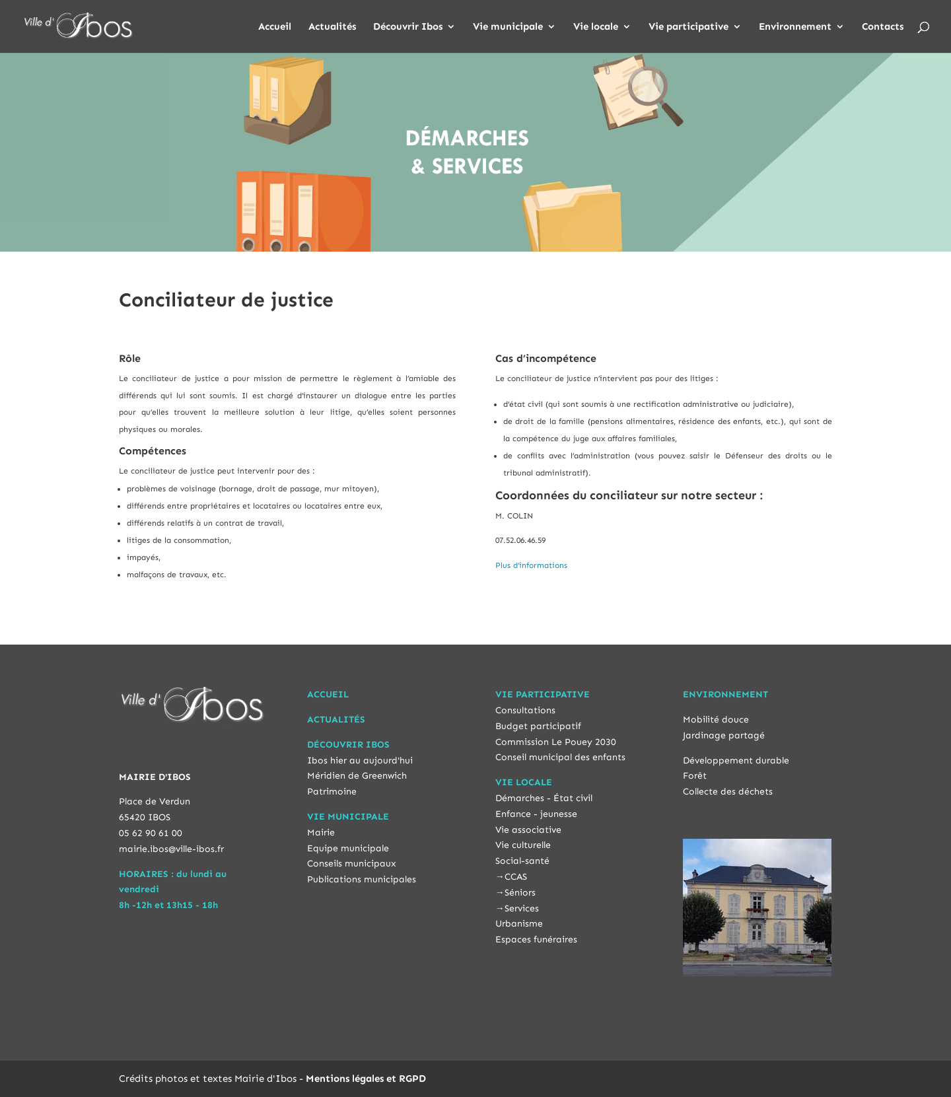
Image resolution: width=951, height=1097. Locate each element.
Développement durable (736, 760)
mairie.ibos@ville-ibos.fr (171, 849)
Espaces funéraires (536, 939)
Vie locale (595, 27)
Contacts (882, 27)
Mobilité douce (716, 719)
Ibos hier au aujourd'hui (360, 760)
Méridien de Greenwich (357, 775)
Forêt (695, 775)
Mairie (321, 832)
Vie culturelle (523, 845)
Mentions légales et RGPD (366, 1078)
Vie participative (688, 27)
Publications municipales (361, 879)
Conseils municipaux (351, 863)
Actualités (332, 27)
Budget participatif (538, 726)
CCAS (516, 876)
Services (522, 908)
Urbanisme (519, 923)
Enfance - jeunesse (536, 814)
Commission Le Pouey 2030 (555, 742)
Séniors (520, 892)
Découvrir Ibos (407, 27)
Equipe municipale (348, 848)
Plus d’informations (531, 565)
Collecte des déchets (728, 791)
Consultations (525, 710)
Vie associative (528, 829)
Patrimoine (332, 791)
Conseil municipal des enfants (560, 757)
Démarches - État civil (543, 798)
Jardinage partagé (724, 735)
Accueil (274, 27)
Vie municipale (508, 27)
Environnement (795, 27)
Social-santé (522, 861)
